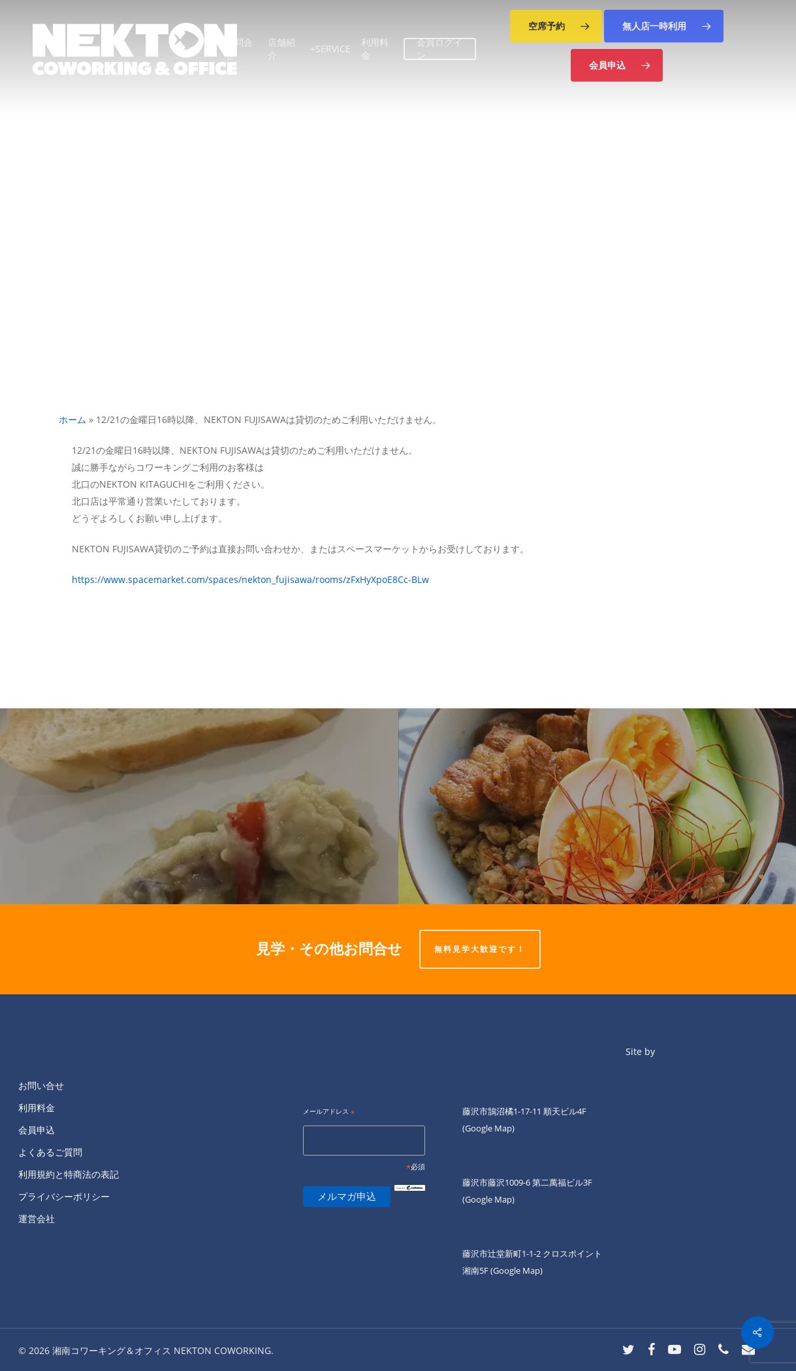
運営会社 (36, 1218)
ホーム (72, 419)
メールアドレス (329, 1112)
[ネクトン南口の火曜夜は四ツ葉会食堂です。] (199, 806)
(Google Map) (488, 1199)
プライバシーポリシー (64, 1196)
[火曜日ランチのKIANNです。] (597, 806)
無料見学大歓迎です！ (480, 948)
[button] (556, 26)
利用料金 (36, 1107)
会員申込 (36, 1130)
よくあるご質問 (50, 1152)
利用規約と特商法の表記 (68, 1174)
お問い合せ (41, 1085)
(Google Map (487, 1128)
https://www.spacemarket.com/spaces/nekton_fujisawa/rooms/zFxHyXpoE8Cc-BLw (250, 579)
